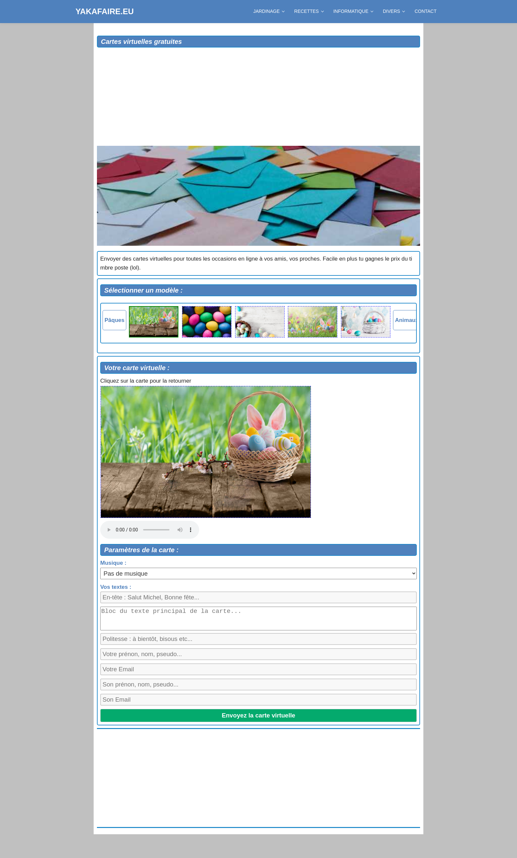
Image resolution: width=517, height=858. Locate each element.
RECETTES (308, 11)
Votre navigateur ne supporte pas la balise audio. (149, 530)
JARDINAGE (268, 11)
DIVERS (394, 11)
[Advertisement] (258, 97)
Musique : (113, 563)
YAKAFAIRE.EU (105, 11)
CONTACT (425, 11)
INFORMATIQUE (353, 11)
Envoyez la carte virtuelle (258, 718)
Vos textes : (115, 587)
